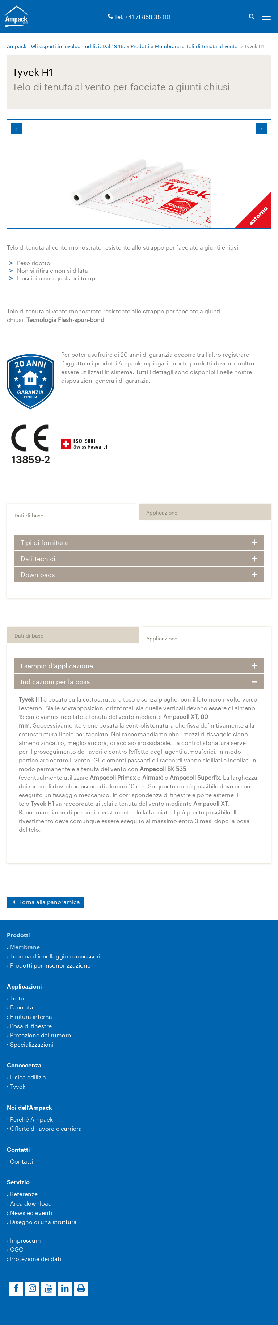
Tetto (17, 998)
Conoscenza (24, 1065)
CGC (16, 1249)
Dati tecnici (38, 558)
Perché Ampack (31, 1119)
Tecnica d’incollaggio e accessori (55, 956)
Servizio (18, 1181)
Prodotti (140, 46)
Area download (31, 1203)
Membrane (168, 46)
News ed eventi (31, 1212)
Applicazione (161, 512)
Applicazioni (24, 986)
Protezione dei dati (35, 1258)
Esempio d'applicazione (57, 665)
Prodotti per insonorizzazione (50, 965)
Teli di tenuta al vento (211, 46)
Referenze (24, 1193)
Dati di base (28, 515)
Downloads (38, 574)
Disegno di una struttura (43, 1221)
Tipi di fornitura (44, 542)
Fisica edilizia (28, 1077)
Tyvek (17, 1086)
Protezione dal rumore (40, 1035)
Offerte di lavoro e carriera (46, 1128)
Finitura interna (31, 1016)
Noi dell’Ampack (29, 1107)
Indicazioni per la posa (55, 681)
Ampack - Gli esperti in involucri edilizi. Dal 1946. (66, 46)
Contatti (18, 1149)
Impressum (25, 1240)
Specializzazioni (32, 1044)
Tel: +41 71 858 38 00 (142, 16)
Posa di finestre (31, 1026)
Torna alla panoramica (49, 901)
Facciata (21, 1007)
